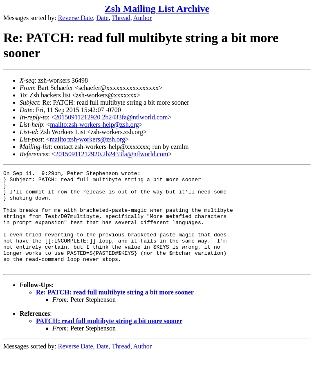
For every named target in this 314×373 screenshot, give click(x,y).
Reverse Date (75, 17)
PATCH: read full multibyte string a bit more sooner (109, 340)
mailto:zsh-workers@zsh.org (87, 139)
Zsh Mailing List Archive (157, 8)
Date (102, 17)
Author (142, 17)
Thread (121, 17)
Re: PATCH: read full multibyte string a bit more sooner (115, 311)
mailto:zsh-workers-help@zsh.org (94, 124)
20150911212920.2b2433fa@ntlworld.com (111, 117)
